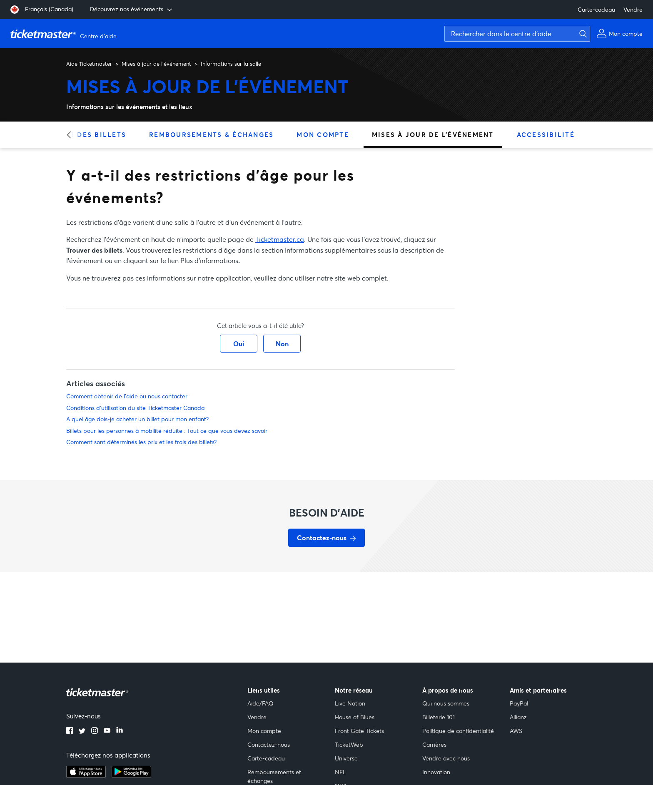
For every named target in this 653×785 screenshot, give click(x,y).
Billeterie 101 (438, 717)
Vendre (633, 9)
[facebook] (69, 731)
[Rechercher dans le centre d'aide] (517, 34)
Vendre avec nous (446, 758)
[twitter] (82, 731)
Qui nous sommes (445, 703)
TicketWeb (349, 744)
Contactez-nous (268, 744)
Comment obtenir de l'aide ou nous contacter (126, 396)
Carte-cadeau (596, 9)
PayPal (519, 703)
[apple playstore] (86, 775)
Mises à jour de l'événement (156, 63)
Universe (346, 758)
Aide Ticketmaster (89, 63)
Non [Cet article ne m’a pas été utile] (282, 343)
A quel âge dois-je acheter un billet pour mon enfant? (137, 419)
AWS (516, 731)
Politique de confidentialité (458, 731)
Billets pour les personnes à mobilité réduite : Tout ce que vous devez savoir (166, 431)
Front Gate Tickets (359, 731)
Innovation (436, 772)
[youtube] (107, 731)
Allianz (518, 717)
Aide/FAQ (260, 703)
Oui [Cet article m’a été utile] (238, 343)
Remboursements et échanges (274, 776)
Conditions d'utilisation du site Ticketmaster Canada (135, 408)
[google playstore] (131, 775)
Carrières (434, 744)
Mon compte (323, 134)
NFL (340, 772)
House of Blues (354, 717)
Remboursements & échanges (211, 134)
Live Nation (350, 703)
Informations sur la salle (231, 63)
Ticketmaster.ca (279, 239)
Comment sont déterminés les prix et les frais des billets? (141, 442)
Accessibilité (546, 134)
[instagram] (94, 731)
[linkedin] (119, 731)
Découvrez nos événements (132, 9)
